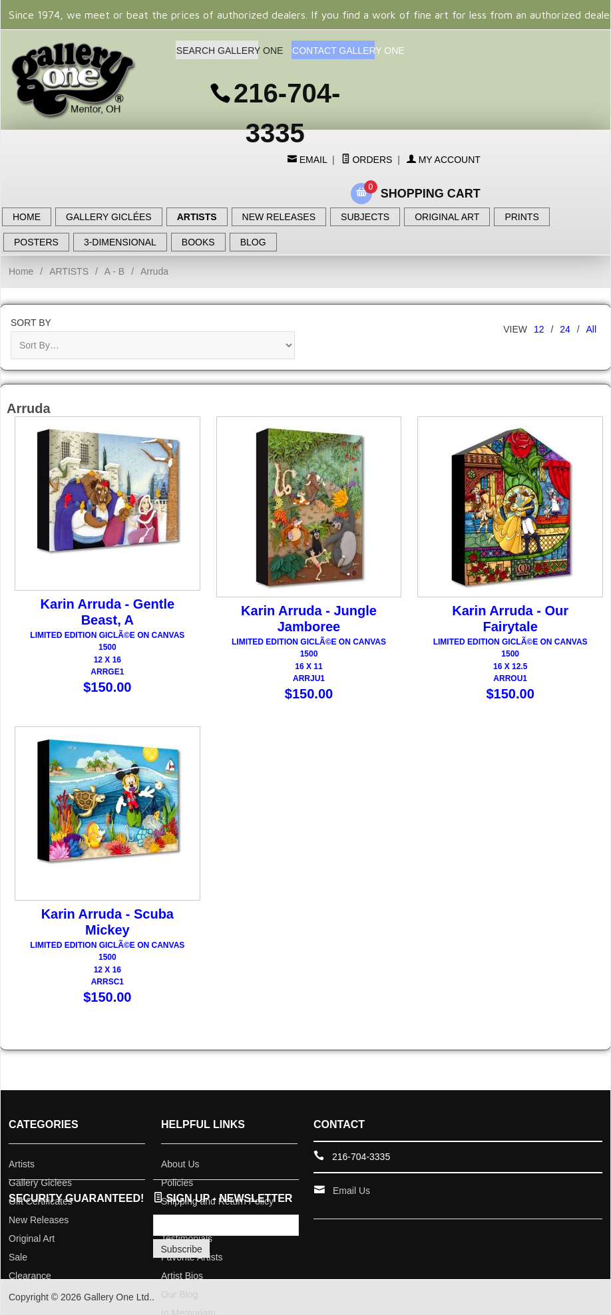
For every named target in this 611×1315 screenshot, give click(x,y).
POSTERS (36, 242)
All (591, 329)
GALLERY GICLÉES (109, 217)
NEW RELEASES (278, 217)
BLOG (253, 242)
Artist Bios (182, 1275)
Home (21, 271)
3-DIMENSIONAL (120, 242)
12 (539, 329)
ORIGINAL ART (447, 217)
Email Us (351, 1190)
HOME (27, 217)
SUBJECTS (365, 217)
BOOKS (198, 242)
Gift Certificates (41, 1201)
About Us (180, 1164)
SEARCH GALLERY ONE (217, 50)
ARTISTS (197, 217)
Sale (18, 1257)
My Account (444, 159)
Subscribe (181, 1249)
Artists (22, 1164)
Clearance (30, 1275)
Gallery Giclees (40, 1182)
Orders (367, 159)
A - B (114, 271)
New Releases (39, 1220)
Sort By (31, 322)
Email (312, 159)
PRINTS (521, 217)
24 (565, 329)
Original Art (32, 1238)
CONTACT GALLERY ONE (333, 50)
